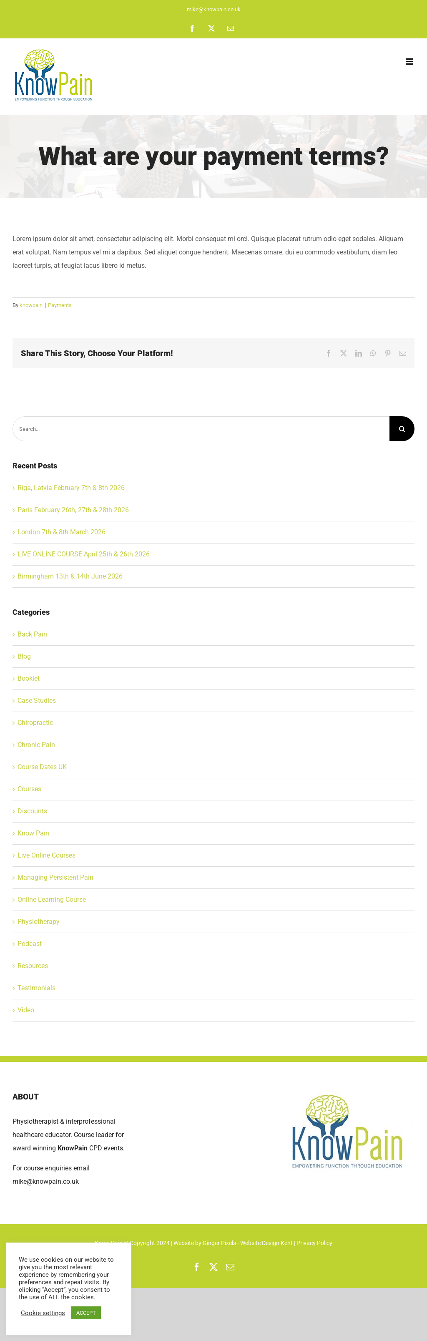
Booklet (29, 678)
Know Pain (33, 833)
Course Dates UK (42, 767)
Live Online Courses (46, 855)
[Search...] (201, 428)
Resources (33, 966)
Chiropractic (35, 723)
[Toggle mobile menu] (410, 61)
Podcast (30, 944)
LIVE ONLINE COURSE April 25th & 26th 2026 (84, 554)
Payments (60, 305)
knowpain (31, 305)
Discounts (32, 811)
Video (26, 1010)
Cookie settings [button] (43, 1313)
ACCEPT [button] (86, 1313)
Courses (29, 789)
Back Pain (32, 634)
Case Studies (37, 700)
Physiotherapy (39, 922)
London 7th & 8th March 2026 (61, 532)
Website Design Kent (267, 1243)
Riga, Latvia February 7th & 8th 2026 (71, 488)
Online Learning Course (52, 899)
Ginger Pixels (219, 1243)
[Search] (401, 428)
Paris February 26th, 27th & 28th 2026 (73, 510)
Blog (24, 656)
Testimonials (36, 988)
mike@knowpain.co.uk (214, 9)
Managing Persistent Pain (55, 877)
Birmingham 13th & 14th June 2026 (70, 576)
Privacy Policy (314, 1243)
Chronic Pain (36, 745)
